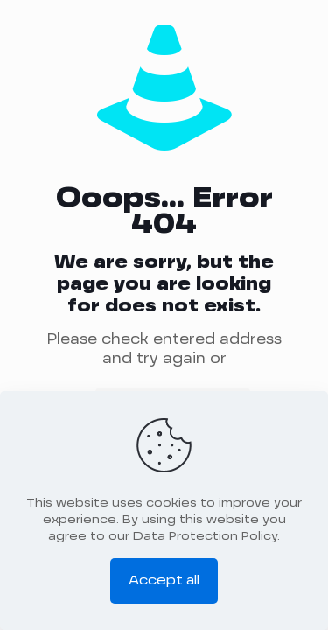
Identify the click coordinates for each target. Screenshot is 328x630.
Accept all (164, 580)
